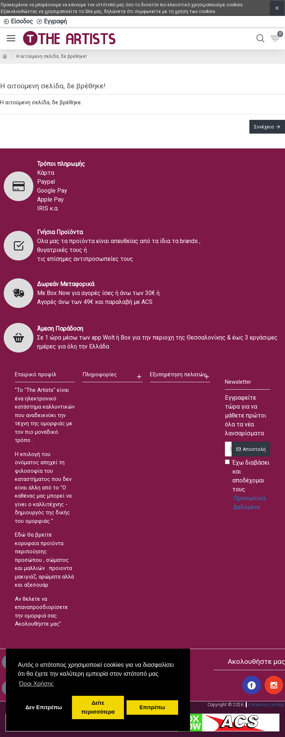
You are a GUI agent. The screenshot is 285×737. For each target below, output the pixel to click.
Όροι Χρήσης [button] (36, 684)
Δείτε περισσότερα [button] (98, 707)
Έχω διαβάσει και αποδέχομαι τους (247, 485)
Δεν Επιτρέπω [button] (43, 707)
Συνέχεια (264, 127)
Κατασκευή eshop (266, 704)
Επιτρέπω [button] (152, 707)
